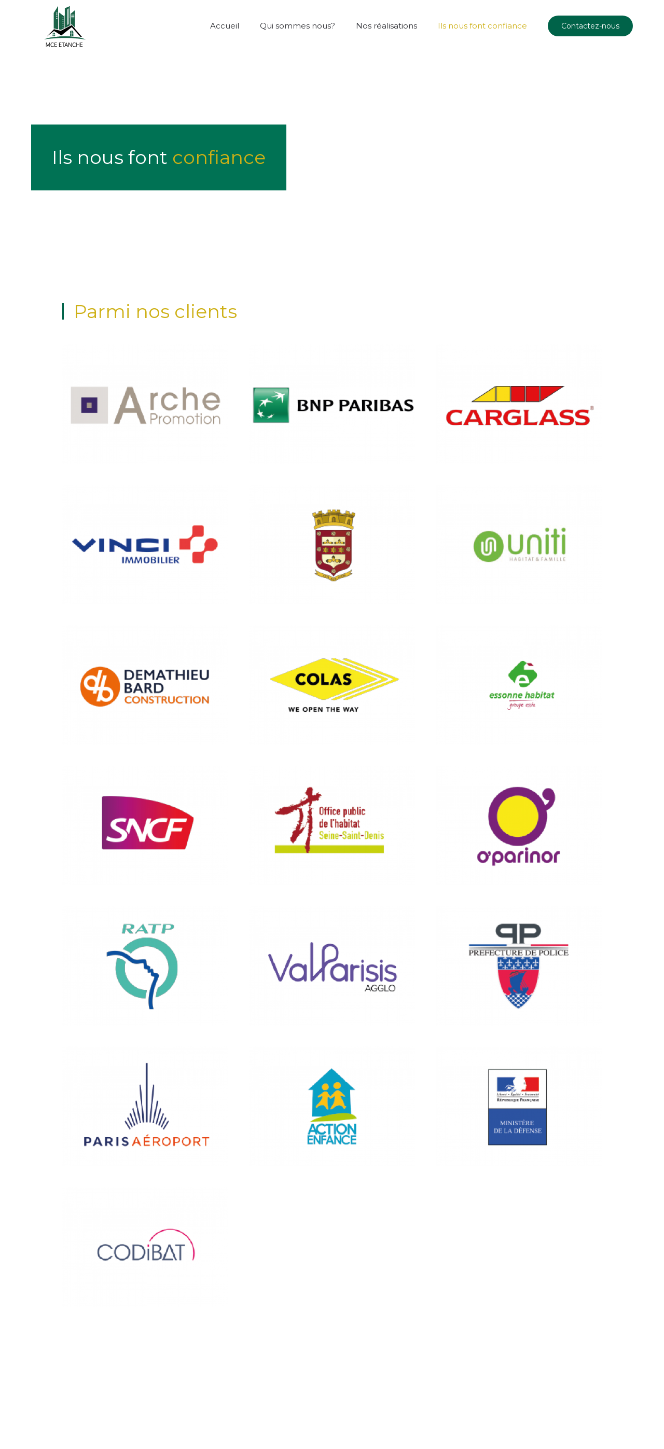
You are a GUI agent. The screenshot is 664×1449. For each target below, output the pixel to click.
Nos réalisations (386, 26)
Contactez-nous (590, 26)
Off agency (150, 1408)
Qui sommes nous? (297, 26)
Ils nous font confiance (482, 26)
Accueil (224, 26)
